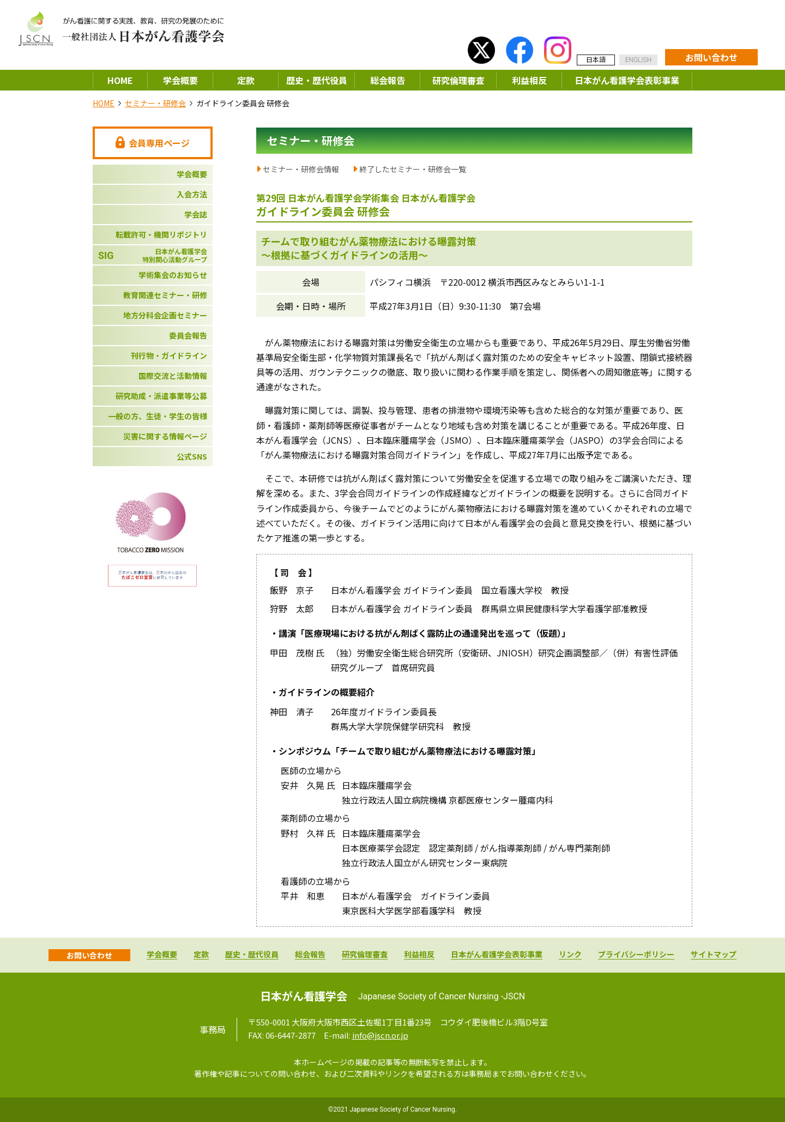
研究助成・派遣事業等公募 (161, 395)
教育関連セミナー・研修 (165, 294)
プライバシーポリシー (636, 955)
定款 (246, 80)
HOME (120, 80)
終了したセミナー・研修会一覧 (412, 169)
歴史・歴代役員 (316, 80)
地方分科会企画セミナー (165, 315)
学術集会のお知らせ (172, 274)
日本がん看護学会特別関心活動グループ (152, 255)
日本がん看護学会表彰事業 (627, 80)
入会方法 (192, 194)
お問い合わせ (711, 57)
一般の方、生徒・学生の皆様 (157, 416)
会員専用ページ (153, 142)
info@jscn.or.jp (380, 1035)
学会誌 (195, 214)
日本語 (596, 59)
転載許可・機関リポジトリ (161, 234)
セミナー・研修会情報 (301, 169)
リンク (570, 955)
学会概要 (180, 80)
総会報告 (387, 80)
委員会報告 (188, 335)
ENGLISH (638, 60)
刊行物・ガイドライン (169, 355)
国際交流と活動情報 (172, 375)
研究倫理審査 (458, 80)
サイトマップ (713, 955)
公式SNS (192, 456)
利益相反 (529, 80)
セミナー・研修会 (155, 103)
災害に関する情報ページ (165, 436)
